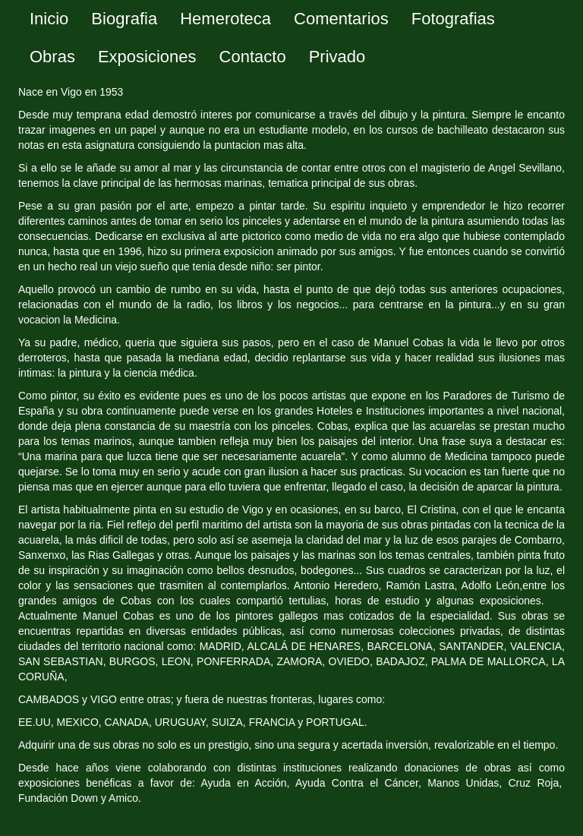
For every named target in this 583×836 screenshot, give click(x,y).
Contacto (252, 56)
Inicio (49, 18)
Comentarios (341, 18)
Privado (337, 56)
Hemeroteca (225, 18)
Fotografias (453, 18)
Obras (52, 56)
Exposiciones (147, 56)
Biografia (124, 18)
